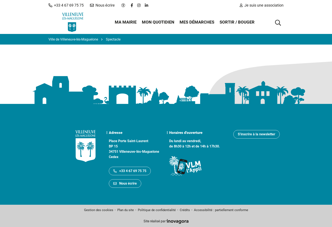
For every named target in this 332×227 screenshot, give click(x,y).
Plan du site (125, 210)
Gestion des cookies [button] (98, 210)
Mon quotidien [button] (158, 22)
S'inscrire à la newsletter (256, 134)
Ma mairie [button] (126, 22)
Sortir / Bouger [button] (237, 22)
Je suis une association (262, 5)
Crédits (185, 210)
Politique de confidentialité (157, 210)
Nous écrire (125, 183)
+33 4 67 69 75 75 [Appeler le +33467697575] (129, 171)
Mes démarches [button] (197, 22)
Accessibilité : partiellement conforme (221, 210)
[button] (66, 5)
